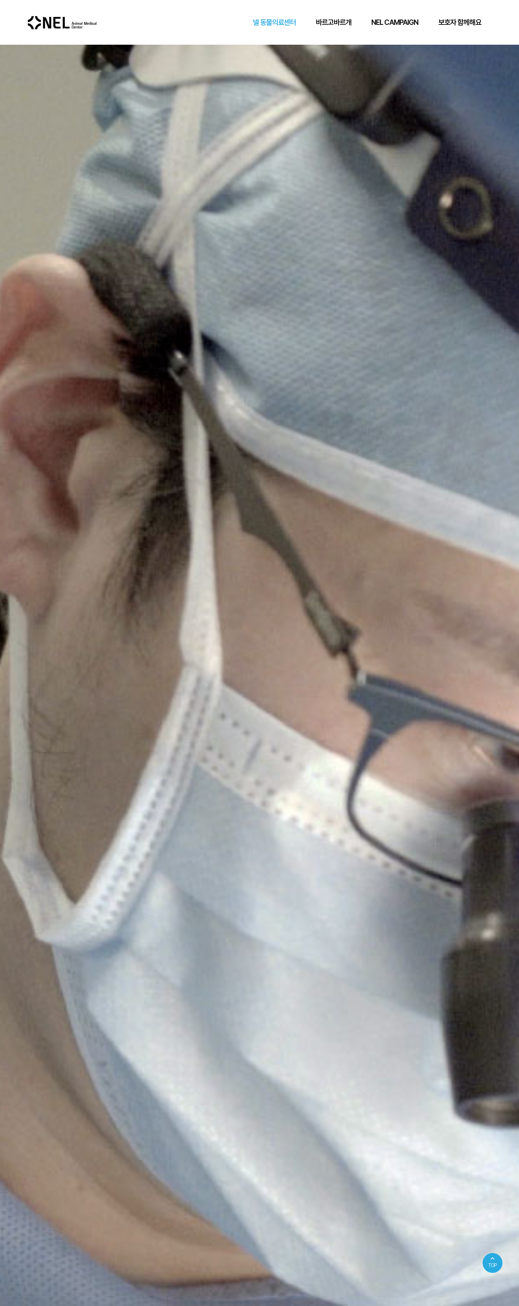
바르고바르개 (334, 22)
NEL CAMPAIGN (394, 22)
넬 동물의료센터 (274, 22)
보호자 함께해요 (459, 22)
